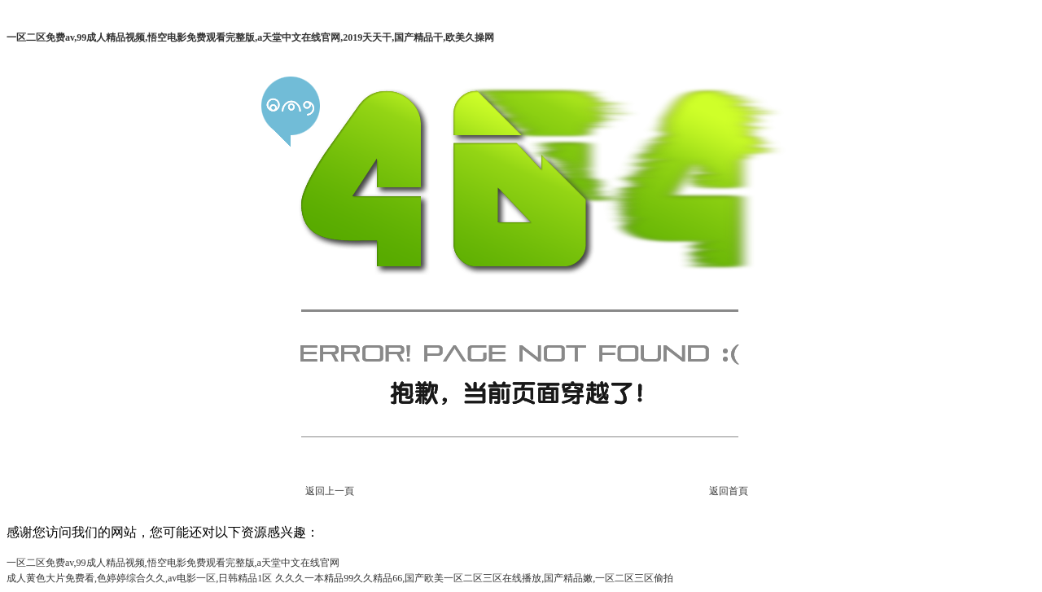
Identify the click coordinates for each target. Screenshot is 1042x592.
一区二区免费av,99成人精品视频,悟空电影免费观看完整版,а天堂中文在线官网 (173, 562)
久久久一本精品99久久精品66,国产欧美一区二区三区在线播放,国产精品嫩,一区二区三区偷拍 (474, 578)
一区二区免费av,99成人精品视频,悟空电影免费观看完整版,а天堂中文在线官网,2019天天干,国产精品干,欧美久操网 (250, 37)
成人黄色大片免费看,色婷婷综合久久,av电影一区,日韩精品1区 (139, 578)
